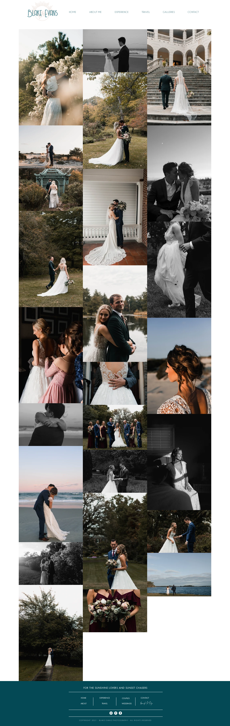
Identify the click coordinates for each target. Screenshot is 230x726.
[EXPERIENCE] (105, 698)
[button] (172, 12)
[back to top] (146, 703)
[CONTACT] (144, 698)
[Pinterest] (115, 713)
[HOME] (83, 698)
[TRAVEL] (105, 703)
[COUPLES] (125, 698)
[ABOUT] (84, 703)
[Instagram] (111, 713)
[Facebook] (120, 713)
